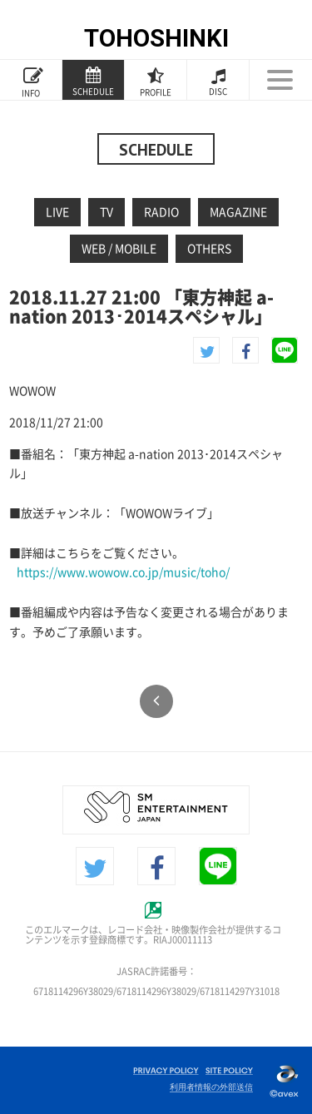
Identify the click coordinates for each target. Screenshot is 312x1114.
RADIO (161, 212)
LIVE (57, 212)
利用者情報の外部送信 (211, 1087)
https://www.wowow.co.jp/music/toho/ (123, 572)
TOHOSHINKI (156, 38)
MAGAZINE (238, 212)
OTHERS (209, 249)
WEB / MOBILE (119, 249)
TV (106, 212)
